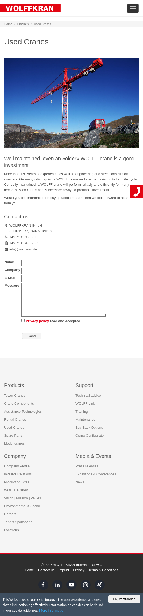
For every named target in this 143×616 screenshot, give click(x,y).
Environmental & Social (22, 506)
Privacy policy (37, 321)
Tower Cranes (14, 395)
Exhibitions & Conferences (95, 474)
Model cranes (14, 443)
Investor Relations (18, 474)
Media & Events (93, 456)
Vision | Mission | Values (22, 498)
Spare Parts (13, 435)
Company (12, 270)
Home (8, 24)
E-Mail (10, 278)
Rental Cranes (15, 419)
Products (23, 24)
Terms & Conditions (103, 570)
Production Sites (16, 482)
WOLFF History (16, 490)
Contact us (46, 570)
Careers (10, 514)
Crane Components (19, 403)
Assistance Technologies (23, 411)
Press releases (86, 466)
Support (84, 385)
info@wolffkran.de (23, 249)
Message (12, 285)
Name (9, 262)
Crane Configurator (90, 435)
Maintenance (85, 419)
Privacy (79, 570)
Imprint (63, 570)
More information (52, 611)
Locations (11, 530)
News (79, 482)
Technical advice (88, 395)
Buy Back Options (89, 427)
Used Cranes (14, 427)
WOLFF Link (85, 403)
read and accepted (50, 321)
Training (81, 411)
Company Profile (17, 466)
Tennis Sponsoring (18, 522)
